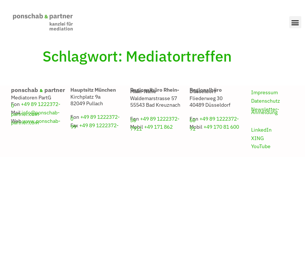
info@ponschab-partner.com (35, 113)
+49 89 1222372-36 (155, 119)
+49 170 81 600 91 (214, 128)
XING (257, 138)
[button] (295, 22)
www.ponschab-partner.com (35, 122)
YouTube (261, 146)
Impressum (264, 92)
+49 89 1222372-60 (214, 119)
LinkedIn (261, 129)
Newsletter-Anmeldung (265, 110)
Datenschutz (265, 101)
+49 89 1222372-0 (35, 105)
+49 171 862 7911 (151, 128)
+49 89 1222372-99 (94, 126)
